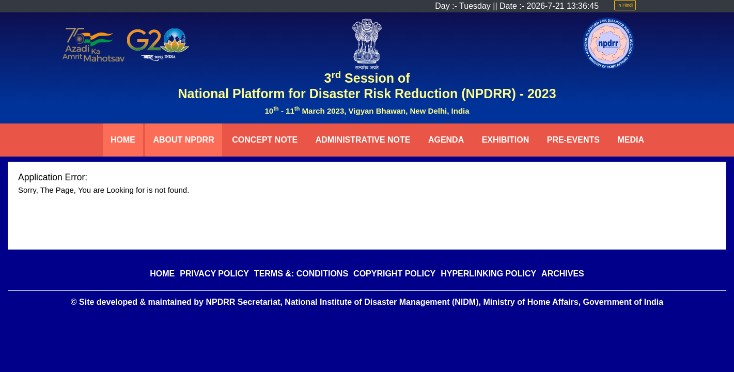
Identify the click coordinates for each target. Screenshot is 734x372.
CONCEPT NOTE (265, 139)
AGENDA (446, 139)
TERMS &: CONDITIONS (301, 273)
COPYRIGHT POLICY (394, 273)
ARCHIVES (562, 273)
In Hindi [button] (625, 5)
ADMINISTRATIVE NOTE (363, 139)
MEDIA (630, 139)
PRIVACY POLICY (214, 273)
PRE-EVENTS (573, 139)
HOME (123, 139)
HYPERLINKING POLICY (488, 273)
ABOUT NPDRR (183, 139)
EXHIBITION (505, 139)
